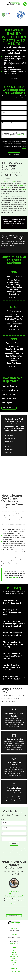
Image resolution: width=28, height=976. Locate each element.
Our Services (14, 954)
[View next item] (15, 24)
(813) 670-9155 (14, 930)
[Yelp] (16, 971)
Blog (14, 964)
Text (9, 297)
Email (3, 117)
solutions (23, 189)
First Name (4, 102)
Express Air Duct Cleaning (9, 181)
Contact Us (14, 78)
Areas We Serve (14, 956)
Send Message (14, 154)
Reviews (14, 958)
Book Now (14, 962)
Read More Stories (14, 915)
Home (14, 950)
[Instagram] (19, 971)
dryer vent (18, 511)
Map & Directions (14, 943)
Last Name (4, 107)
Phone (3, 112)
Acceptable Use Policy (15, 854)
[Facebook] (9, 971)
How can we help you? (7, 122)
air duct (12, 511)
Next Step (14, 844)
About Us (14, 952)
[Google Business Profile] (12, 971)
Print (19, 297)
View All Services (9, 408)
